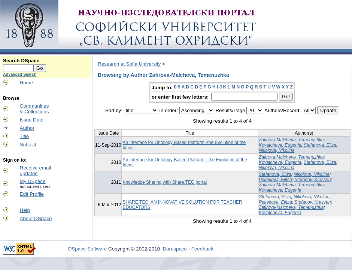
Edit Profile (32, 194)
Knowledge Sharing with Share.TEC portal (164, 182)
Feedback (202, 249)
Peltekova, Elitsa (275, 179)
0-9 (177, 87)
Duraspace (174, 249)
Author (27, 128)
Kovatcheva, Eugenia (280, 145)
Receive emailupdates (35, 170)
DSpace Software (87, 249)
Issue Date (32, 120)
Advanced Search (19, 74)
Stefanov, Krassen (312, 179)
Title (24, 136)
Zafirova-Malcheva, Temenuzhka (291, 139)
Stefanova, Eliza (320, 145)
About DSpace (36, 218)
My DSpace (33, 181)
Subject (28, 144)
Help (25, 210)
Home (26, 83)
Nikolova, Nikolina (276, 150)
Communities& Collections (34, 108)
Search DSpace (21, 60)
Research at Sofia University (129, 64)
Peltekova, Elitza (275, 202)
